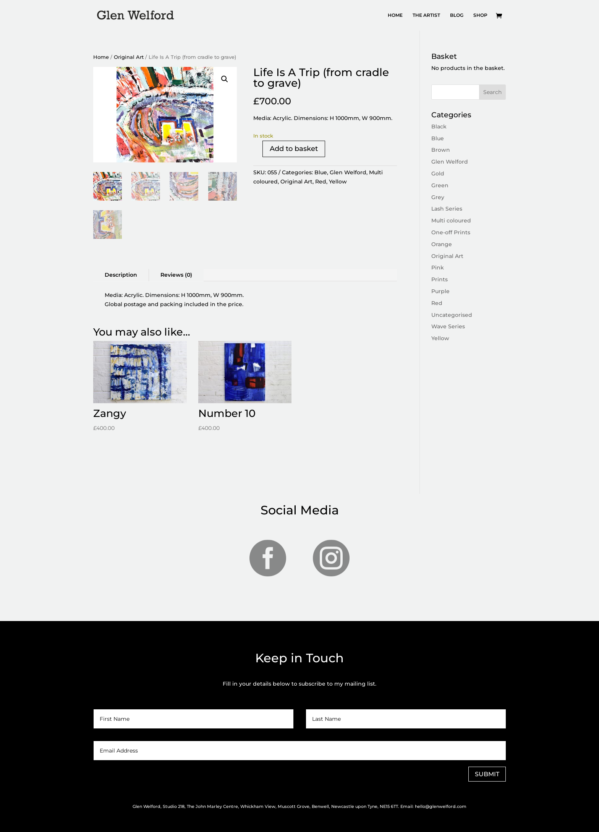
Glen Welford (348, 172)
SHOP (480, 15)
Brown (440, 149)
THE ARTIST (426, 15)
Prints (439, 279)
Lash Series (446, 208)
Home (101, 57)
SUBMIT (487, 774)
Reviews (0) (176, 274)
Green (439, 185)
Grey (437, 197)
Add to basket (294, 148)
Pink (437, 267)
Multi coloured (451, 220)
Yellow (338, 181)
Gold (437, 173)
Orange (441, 244)
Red (320, 181)
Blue (320, 172)
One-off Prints (450, 232)
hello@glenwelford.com (440, 806)
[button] (225, 79)
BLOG (456, 15)
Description (121, 274)
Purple (440, 291)
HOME (395, 15)
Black (439, 126)
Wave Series (448, 326)
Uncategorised (451, 314)
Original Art (129, 57)
